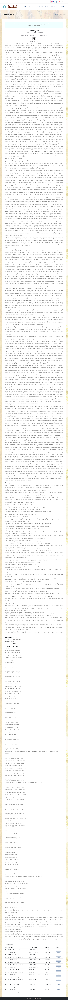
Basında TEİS (50, 6)
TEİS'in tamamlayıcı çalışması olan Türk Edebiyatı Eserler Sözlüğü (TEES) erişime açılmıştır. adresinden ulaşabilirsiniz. (34, 24)
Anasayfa (21, 6)
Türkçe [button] (61, 1)
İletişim (62, 6)
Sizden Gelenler (57, 6)
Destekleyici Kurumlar (41, 6)
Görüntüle (58, 949)
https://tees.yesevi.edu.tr (54, 24)
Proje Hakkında (32, 6)
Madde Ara (26, 6)
